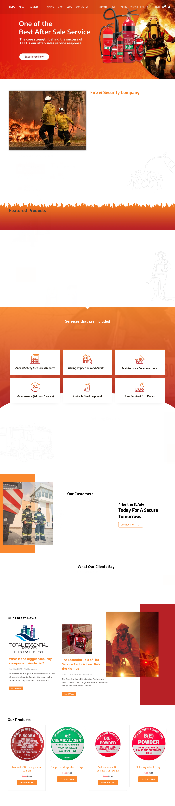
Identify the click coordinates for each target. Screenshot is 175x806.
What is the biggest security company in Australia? (30, 661)
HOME (12, 7)
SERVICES (35, 7)
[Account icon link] (169, 7)
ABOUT (22, 7)
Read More (16, 688)
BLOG (69, 7)
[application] (39, 7)
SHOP (60, 7)
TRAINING (49, 7)
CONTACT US (82, 7)
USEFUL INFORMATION (139, 7)
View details (26, 782)
